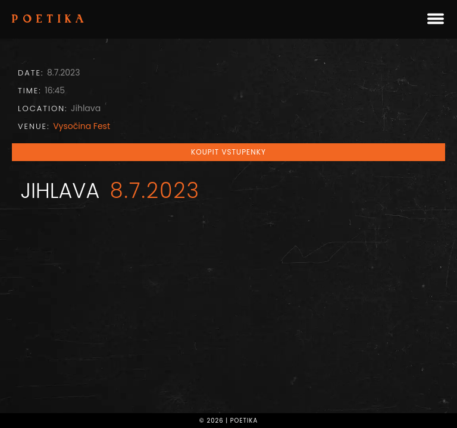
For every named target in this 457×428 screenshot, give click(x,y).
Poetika (50, 20)
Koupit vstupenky (228, 152)
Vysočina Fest (81, 126)
